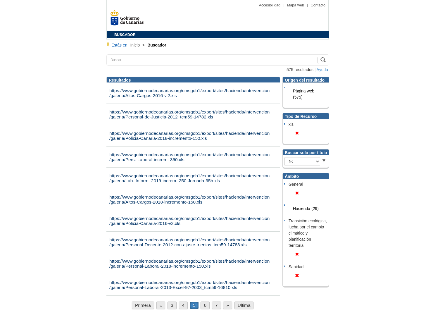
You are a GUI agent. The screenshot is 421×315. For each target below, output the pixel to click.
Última (244, 305)
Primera (143, 305)
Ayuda (322, 69)
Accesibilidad (270, 5)
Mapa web (296, 5)
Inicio (135, 45)
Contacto (318, 5)
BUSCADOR (125, 35)
